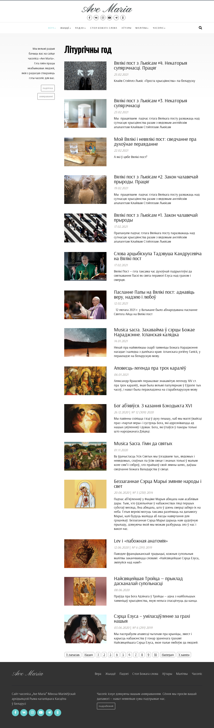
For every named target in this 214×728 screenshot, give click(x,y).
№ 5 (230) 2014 (142, 493)
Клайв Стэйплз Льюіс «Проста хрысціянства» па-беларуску (154, 81)
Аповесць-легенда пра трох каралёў (150, 368)
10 (155, 655)
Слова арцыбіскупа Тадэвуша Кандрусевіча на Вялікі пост (158, 255)
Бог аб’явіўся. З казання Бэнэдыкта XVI (153, 405)
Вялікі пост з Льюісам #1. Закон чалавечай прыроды (156, 217)
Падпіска (48, 88)
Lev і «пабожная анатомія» (141, 541)
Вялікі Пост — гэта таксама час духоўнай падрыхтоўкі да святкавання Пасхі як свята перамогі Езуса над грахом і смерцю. (153, 275)
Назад (89, 655)
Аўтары (127, 27)
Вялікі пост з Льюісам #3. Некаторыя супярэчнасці (150, 102)
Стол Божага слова (103, 27)
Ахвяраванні (46, 96)
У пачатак (73, 655)
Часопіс (197, 674)
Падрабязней (106, 706)
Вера (51, 27)
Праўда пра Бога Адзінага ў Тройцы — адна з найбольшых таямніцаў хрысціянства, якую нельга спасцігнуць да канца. (156, 598)
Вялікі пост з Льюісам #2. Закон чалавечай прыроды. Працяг (156, 179)
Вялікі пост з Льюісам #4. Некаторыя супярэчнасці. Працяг (150, 65)
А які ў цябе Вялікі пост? (130, 157)
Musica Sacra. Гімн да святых (143, 443)
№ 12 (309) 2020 (142, 412)
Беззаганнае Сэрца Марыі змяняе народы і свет (157, 483)
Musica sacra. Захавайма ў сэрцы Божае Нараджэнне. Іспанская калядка (154, 331)
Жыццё (64, 27)
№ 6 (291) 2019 (142, 547)
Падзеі (79, 27)
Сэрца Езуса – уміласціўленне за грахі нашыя (152, 618)
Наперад (168, 655)
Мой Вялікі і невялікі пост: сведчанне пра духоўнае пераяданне (155, 141)
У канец (184, 655)
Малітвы (141, 27)
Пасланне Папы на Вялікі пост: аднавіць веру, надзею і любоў (154, 294)
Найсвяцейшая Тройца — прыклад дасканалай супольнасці (148, 580)
